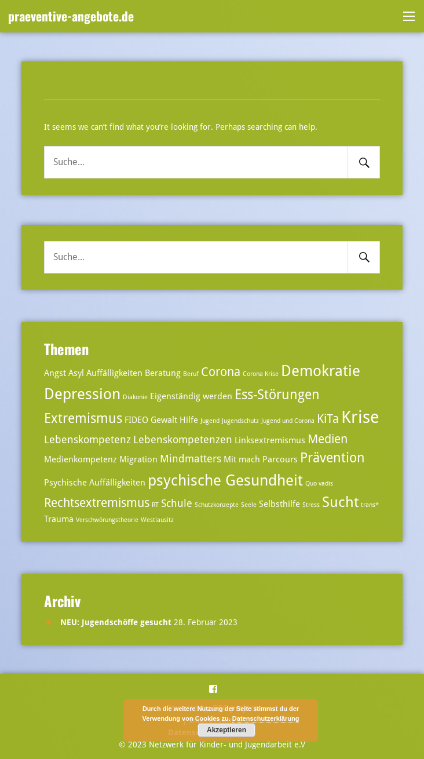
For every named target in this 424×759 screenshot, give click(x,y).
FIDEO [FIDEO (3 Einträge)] (136, 420)
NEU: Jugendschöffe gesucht (115, 622)
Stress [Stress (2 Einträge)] (311, 505)
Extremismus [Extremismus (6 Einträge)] (83, 418)
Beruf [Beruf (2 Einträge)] (191, 374)
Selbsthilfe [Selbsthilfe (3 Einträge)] (279, 504)
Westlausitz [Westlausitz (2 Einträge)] (157, 520)
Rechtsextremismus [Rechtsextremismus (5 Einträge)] (96, 503)
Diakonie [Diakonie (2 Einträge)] (135, 397)
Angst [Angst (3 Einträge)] (55, 373)
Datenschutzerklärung (265, 718)
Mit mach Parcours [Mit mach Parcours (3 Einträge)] (261, 459)
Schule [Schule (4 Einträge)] (176, 503)
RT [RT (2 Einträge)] (155, 505)
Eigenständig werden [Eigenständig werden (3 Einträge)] (191, 396)
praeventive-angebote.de (71, 15)
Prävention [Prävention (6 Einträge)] (332, 458)
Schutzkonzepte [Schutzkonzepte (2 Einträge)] (217, 505)
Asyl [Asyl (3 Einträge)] (76, 373)
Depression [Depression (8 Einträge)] (82, 394)
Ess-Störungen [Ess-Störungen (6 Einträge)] (277, 395)
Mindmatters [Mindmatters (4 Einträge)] (190, 459)
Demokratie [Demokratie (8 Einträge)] (320, 371)
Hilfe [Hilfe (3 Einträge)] (189, 420)
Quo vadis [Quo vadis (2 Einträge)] (319, 483)
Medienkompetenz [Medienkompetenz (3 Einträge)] (80, 459)
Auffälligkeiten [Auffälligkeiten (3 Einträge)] (114, 373)
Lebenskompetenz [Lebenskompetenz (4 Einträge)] (87, 439)
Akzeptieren (226, 730)
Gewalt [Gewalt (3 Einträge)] (164, 420)
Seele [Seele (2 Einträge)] (249, 505)
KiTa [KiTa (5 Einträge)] (328, 419)
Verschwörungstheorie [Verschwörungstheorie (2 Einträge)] (107, 520)
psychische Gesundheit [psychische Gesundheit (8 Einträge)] (225, 480)
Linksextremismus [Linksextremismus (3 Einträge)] (270, 440)
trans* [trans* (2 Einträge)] (370, 505)
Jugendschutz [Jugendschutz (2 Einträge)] (240, 421)
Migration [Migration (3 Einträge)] (138, 459)
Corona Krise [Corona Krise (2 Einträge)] (261, 374)
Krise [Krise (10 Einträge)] (360, 417)
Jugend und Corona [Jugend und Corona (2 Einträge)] (288, 421)
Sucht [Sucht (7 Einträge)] (340, 502)
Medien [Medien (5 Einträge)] (328, 439)
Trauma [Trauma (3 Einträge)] (59, 519)
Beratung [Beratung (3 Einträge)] (163, 373)
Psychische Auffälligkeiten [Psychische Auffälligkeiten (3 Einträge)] (94, 482)
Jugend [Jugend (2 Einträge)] (210, 421)
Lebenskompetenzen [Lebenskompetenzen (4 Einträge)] (182, 439)
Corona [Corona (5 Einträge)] (220, 372)
